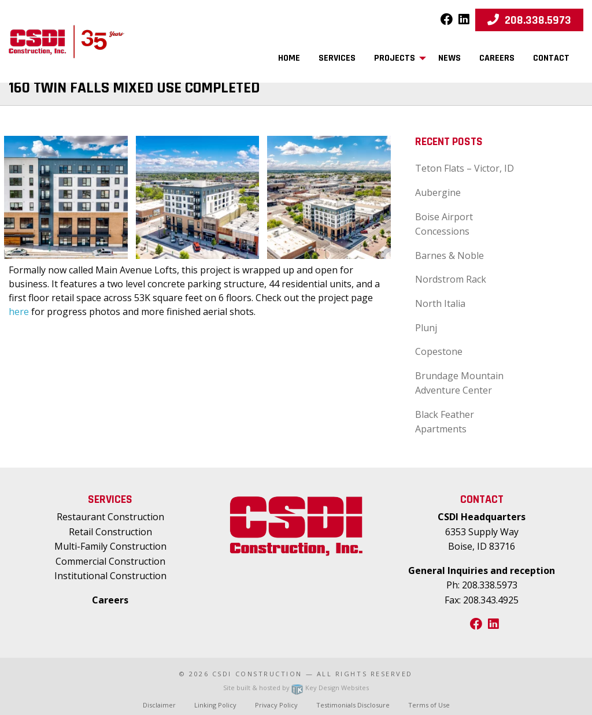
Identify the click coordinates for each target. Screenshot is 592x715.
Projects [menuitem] (394, 58)
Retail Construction (110, 531)
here (19, 311)
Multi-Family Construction (110, 546)
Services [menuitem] (337, 58)
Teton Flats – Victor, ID (464, 168)
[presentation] (66, 196)
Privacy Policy (276, 705)
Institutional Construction (110, 575)
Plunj (426, 327)
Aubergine (438, 192)
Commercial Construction (110, 561)
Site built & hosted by (296, 687)
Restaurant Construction (110, 516)
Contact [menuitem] (551, 58)
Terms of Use (429, 705)
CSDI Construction (257, 673)
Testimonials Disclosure (353, 705)
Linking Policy (215, 705)
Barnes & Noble (449, 255)
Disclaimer (159, 705)
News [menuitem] (449, 58)
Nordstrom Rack (450, 279)
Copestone (438, 351)
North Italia (440, 303)
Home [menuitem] (289, 58)
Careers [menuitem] (497, 58)
